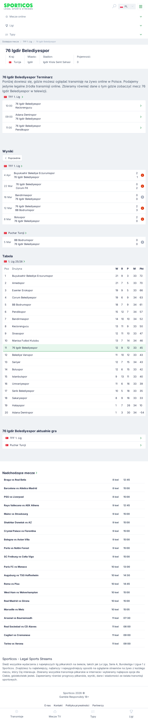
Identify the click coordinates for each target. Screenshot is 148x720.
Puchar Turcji (15, 233)
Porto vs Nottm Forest (16, 548)
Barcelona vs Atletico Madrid (20, 488)
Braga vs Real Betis (15, 479)
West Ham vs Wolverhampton (21, 592)
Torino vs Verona (13, 643)
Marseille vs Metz (14, 609)
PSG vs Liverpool (14, 496)
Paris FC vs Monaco (15, 566)
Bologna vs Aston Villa (17, 539)
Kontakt (58, 705)
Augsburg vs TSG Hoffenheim (21, 575)
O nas (47, 705)
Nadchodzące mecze (20, 473)
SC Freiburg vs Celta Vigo (19, 556)
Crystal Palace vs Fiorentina (20, 530)
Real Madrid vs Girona (16, 600)
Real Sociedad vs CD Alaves (20, 626)
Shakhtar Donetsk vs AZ (18, 522)
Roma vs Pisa (11, 583)
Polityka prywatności (77, 705)
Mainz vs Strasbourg (16, 513)
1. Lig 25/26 (15, 261)
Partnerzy (98, 705)
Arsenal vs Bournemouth (18, 617)
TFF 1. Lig (14, 97)
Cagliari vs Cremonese (17, 635)
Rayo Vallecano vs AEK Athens (21, 505)
